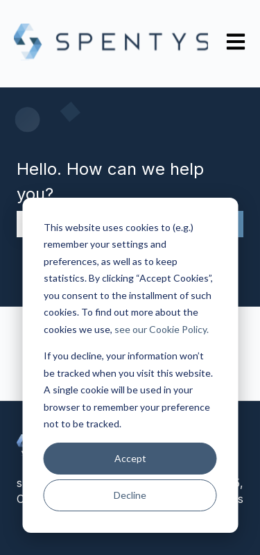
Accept (130, 458)
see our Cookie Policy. (161, 329)
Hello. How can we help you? (110, 181)
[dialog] (130, 365)
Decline (130, 495)
